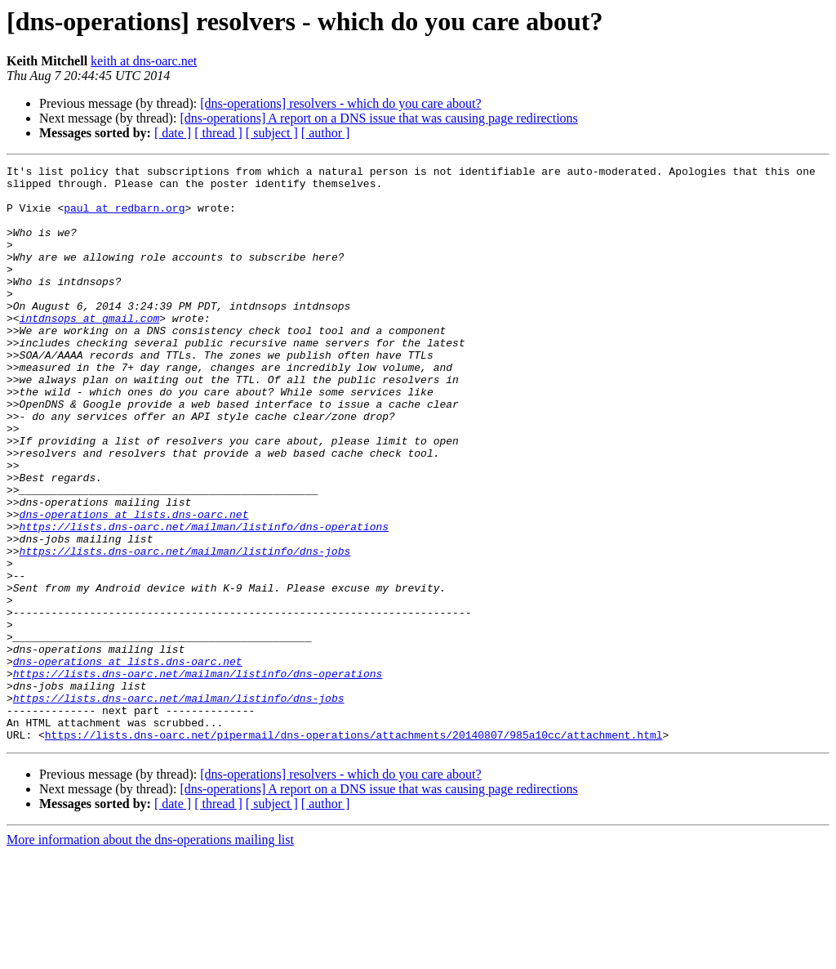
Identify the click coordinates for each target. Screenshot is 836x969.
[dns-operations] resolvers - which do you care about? (340, 103)
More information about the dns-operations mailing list (150, 955)
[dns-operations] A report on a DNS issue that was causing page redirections (378, 118)
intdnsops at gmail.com (90, 349)
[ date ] (172, 133)
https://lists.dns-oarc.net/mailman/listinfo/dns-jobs (185, 629)
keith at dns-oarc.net (144, 61)
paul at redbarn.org (124, 217)
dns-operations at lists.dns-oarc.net (134, 585)
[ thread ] (218, 133)
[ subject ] (272, 133)
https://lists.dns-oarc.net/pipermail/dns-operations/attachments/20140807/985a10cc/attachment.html (354, 849)
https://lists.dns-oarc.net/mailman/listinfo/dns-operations (204, 599)
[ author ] (325, 133)
